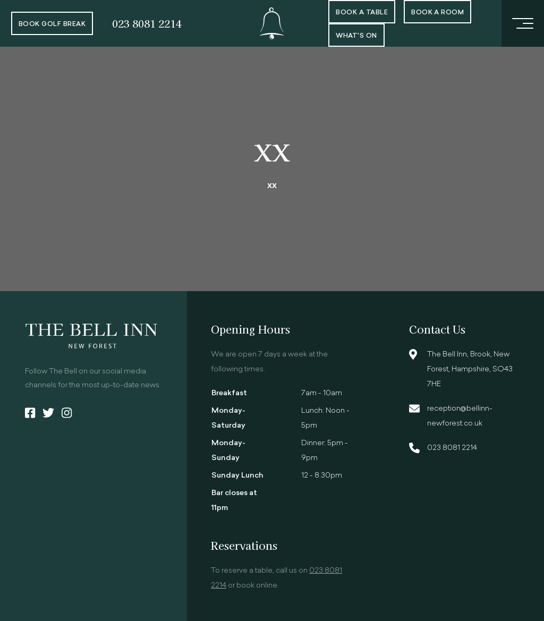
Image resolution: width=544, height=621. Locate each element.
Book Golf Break (52, 24)
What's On (356, 36)
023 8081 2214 (147, 23)
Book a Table (362, 13)
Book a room (437, 13)
